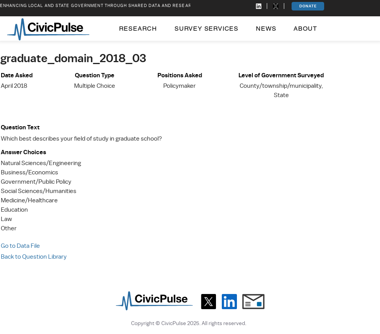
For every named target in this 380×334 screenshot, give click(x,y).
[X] (208, 301)
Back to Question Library (34, 257)
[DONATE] (308, 6)
